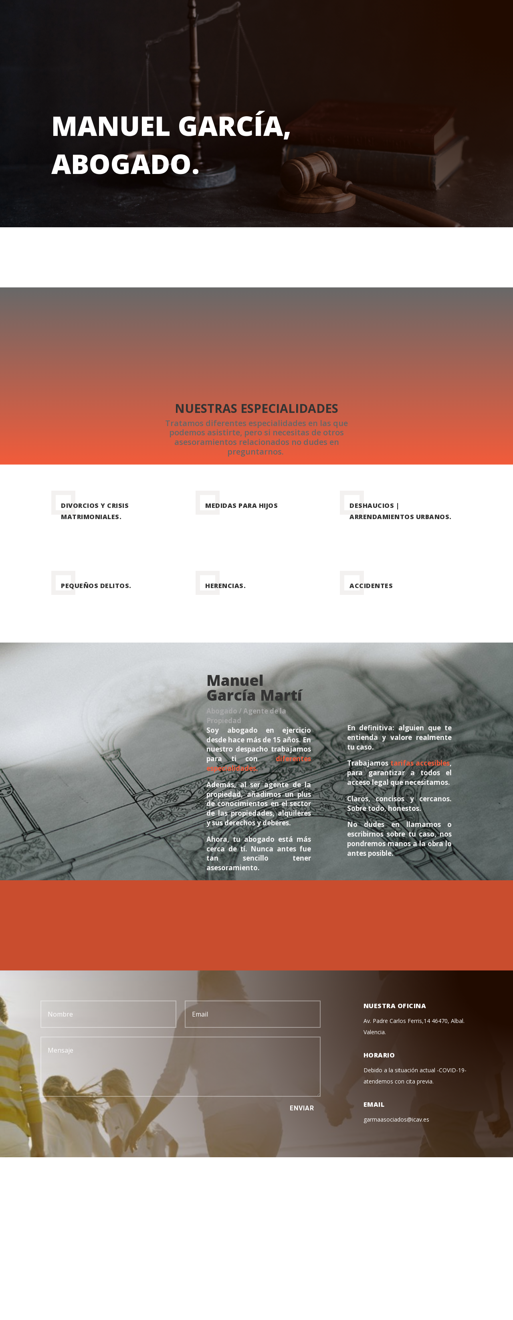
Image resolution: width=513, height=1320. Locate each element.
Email (374, 1104)
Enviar (302, 1108)
